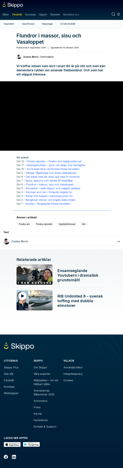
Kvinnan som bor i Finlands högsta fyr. (49, 192)
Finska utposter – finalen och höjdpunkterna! (54, 161)
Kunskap (30, 14)
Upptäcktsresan (67, 224)
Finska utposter (44, 224)
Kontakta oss (71, 14)
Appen (43, 14)
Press (37, 407)
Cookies (68, 380)
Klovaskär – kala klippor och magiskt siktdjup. (53, 188)
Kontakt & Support (45, 426)
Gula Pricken (28, 23)
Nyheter (55, 14)
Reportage (47, 23)
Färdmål (17, 14)
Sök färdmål (67, 23)
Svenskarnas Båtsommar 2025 (44, 392)
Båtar (6, 14)
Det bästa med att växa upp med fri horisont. (53, 176)
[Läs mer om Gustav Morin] (61, 241)
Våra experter (42, 373)
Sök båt (8, 373)
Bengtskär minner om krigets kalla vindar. (51, 199)
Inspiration (9, 23)
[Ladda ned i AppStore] (12, 444)
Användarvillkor (73, 367)
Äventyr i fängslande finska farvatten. (48, 203)
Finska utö (24, 224)
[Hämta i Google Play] (31, 444)
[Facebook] (6, 457)
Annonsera (40, 400)
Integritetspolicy (73, 373)
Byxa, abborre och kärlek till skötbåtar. (50, 180)
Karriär (38, 413)
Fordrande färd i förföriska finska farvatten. (53, 169)
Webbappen (11, 393)
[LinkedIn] (14, 457)
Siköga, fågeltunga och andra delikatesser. (51, 172)
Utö (84, 224)
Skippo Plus (11, 367)
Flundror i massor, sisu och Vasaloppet (49, 184)
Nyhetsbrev (41, 420)
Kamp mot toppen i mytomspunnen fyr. (50, 196)
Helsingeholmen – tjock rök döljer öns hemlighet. (56, 165)
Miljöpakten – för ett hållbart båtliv (46, 382)
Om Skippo (40, 367)
